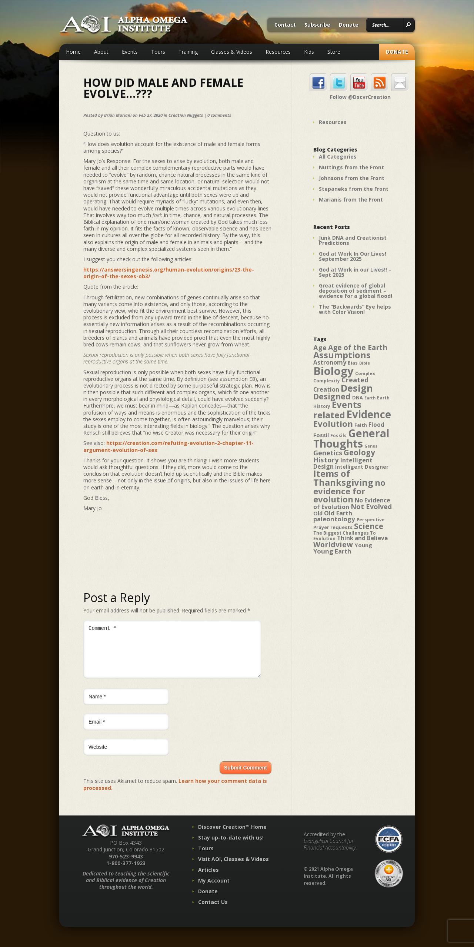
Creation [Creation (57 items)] (326, 389)
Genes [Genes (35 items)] (370, 446)
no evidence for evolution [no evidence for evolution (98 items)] (349, 491)
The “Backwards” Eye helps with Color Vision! (355, 309)
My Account (214, 889)
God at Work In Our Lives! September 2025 (352, 256)
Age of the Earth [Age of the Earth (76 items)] (357, 347)
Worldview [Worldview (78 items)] (333, 544)
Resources (278, 51)
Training (188, 51)
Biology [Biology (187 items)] (333, 370)
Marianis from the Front (351, 199)
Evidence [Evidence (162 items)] (369, 414)
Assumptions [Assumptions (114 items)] (342, 355)
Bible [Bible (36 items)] (364, 363)
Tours (158, 51)
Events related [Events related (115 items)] (337, 410)
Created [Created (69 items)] (354, 379)
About (101, 51)
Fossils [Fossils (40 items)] (338, 435)
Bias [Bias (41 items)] (353, 363)
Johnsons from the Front (351, 178)
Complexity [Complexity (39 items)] (326, 380)
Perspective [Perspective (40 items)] (371, 519)
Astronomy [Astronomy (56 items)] (329, 362)
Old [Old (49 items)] (318, 513)
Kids (309, 51)
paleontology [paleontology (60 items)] (334, 519)
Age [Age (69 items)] (320, 347)
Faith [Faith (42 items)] (360, 425)
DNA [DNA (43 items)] (357, 397)
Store (333, 51)
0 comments (219, 115)
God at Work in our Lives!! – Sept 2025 (355, 272)
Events (130, 51)
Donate (348, 25)
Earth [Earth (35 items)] (369, 398)
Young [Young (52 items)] (363, 545)
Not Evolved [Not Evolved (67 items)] (371, 506)
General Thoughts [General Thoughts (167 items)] (351, 438)
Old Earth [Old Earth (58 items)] (338, 513)
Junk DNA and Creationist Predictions (353, 240)
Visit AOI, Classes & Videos (233, 867)
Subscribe (317, 25)
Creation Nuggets (185, 115)
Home (73, 51)
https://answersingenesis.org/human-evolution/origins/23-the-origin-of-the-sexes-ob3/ (168, 273)
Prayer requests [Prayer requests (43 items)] (333, 527)
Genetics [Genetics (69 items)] (327, 452)
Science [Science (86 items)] (368, 526)
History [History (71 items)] (326, 459)
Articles (208, 878)
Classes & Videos (231, 51)
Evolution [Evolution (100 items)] (333, 423)
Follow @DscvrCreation (360, 97)
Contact (285, 25)
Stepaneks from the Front (353, 188)
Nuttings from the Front (351, 167)
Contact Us (213, 910)
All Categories (338, 156)
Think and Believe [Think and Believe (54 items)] (362, 538)
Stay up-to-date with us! (231, 846)
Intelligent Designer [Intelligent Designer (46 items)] (361, 466)
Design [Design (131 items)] (357, 388)
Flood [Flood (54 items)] (376, 425)
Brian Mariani (117, 115)
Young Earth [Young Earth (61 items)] (332, 551)
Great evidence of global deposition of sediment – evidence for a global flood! (355, 290)
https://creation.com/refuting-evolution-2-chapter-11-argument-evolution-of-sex (168, 446)
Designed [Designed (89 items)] (332, 396)
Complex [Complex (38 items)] (365, 373)
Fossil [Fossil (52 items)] (321, 435)
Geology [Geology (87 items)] (359, 452)
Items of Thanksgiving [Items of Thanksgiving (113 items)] (343, 478)
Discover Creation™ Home (232, 835)
